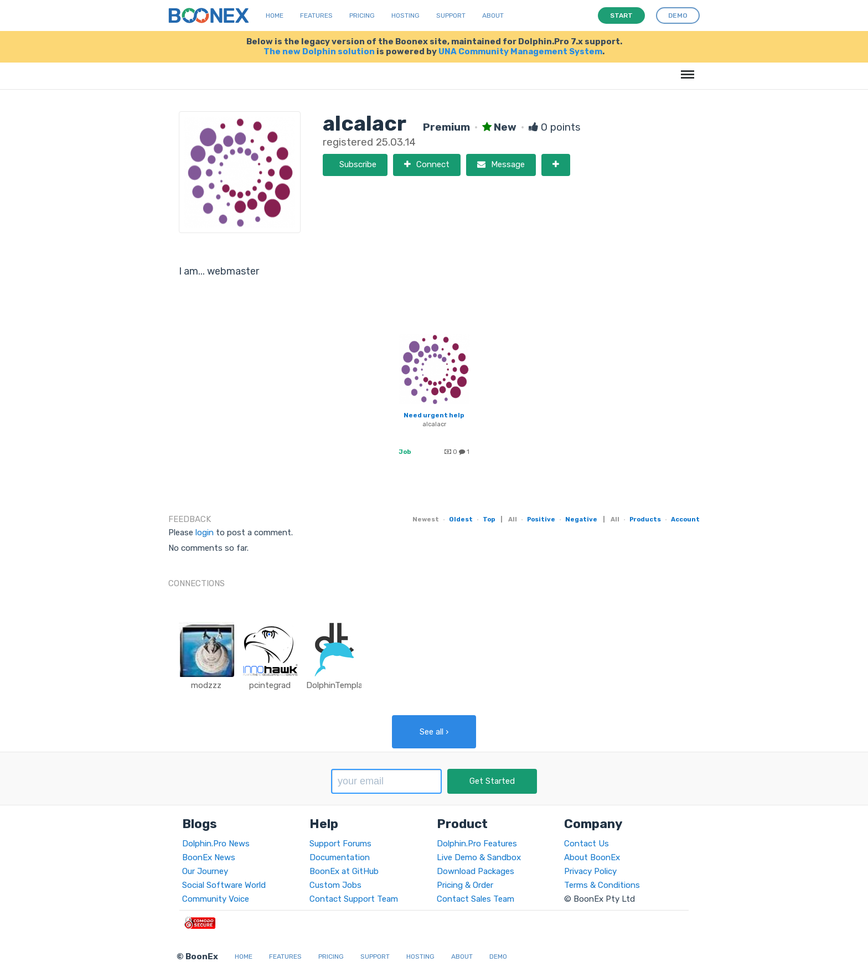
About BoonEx (592, 857)
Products (645, 519)
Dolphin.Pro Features (477, 844)
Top (489, 519)
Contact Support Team (353, 899)
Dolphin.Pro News (216, 844)
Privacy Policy (590, 871)
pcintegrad (270, 685)
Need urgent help (434, 415)
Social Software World (224, 885)
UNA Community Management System (520, 51)
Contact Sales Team (475, 899)
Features (316, 15)
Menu (685, 69)
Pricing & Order (465, 885)
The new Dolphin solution (319, 51)
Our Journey (205, 871)
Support (451, 15)
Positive (541, 519)
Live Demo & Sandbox (479, 857)
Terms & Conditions (602, 885)
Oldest (461, 519)
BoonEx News (208, 857)
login (204, 532)
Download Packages (475, 871)
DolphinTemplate (338, 685)
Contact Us (586, 844)
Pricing (362, 15)
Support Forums (340, 844)
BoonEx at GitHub (344, 871)
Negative (581, 519)
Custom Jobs (335, 885)
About (493, 15)
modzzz (206, 685)
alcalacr (434, 424)
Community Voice (215, 899)
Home (274, 15)
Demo (498, 956)
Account (685, 519)
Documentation (339, 857)
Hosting (405, 15)
